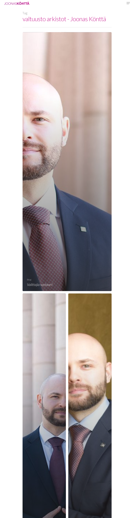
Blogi (29, 279)
